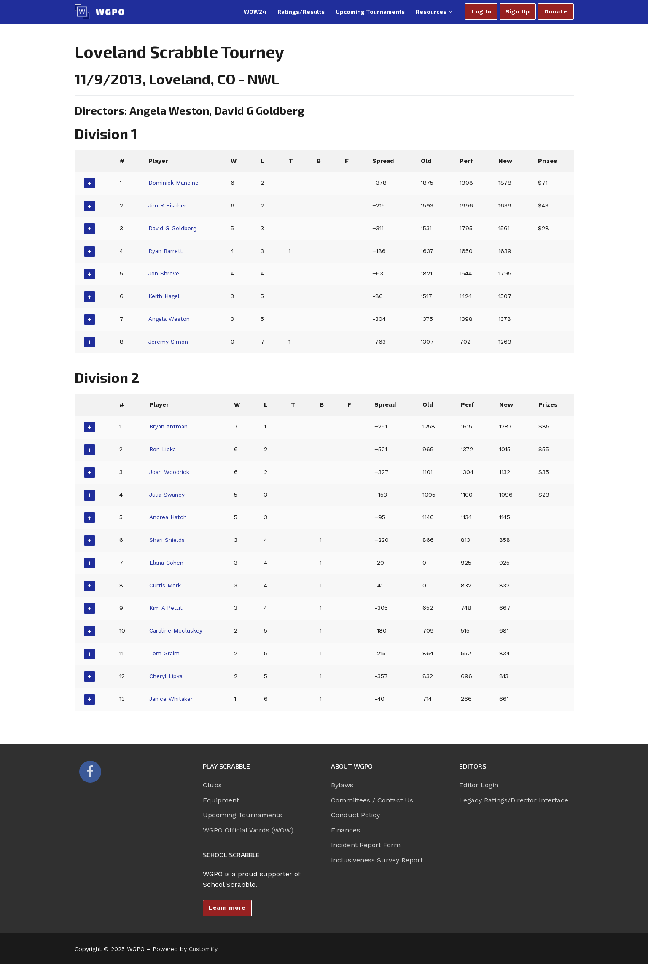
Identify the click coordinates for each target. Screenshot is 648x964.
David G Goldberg (173, 228)
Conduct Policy (355, 815)
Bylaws (342, 785)
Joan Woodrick (171, 472)
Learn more (227, 907)
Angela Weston (170, 318)
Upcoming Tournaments (242, 815)
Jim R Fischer (168, 205)
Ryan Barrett (166, 251)
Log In (481, 11)
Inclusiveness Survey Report (377, 860)
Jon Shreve (164, 273)
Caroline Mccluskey (177, 630)
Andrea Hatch (169, 517)
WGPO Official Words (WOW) (248, 830)
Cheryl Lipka (167, 676)
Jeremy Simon (169, 341)
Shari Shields (168, 539)
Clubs (212, 785)
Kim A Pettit (166, 607)
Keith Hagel (164, 296)
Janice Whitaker (172, 698)
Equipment (221, 800)
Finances (345, 830)
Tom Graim (165, 653)
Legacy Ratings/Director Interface (513, 800)
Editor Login (478, 785)
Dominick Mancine (175, 182)
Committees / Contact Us (372, 800)
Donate (555, 11)
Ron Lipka (164, 449)
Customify (203, 948)
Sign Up (517, 11)
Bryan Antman (170, 426)
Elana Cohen (167, 562)
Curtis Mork (166, 585)
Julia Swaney (167, 494)
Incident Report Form (366, 845)
